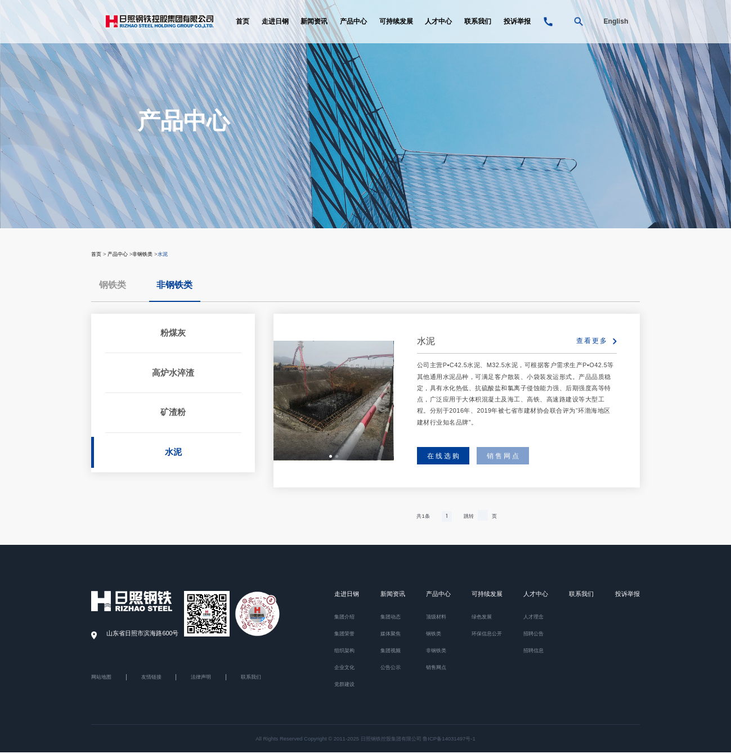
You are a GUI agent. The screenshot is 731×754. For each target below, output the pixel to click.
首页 (242, 22)
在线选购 (444, 456)
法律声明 (201, 678)
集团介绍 (344, 618)
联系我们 (477, 22)
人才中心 (438, 22)
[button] (330, 456)
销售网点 (504, 456)
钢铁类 (112, 285)
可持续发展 (396, 22)
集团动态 (390, 618)
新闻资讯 (314, 22)
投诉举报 (517, 22)
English (615, 22)
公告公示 (390, 669)
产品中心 (353, 22)
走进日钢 (275, 22)
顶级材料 (436, 618)
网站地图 (101, 678)
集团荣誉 (344, 635)
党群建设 (344, 686)
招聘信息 (533, 652)
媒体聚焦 (390, 635)
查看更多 (592, 341)
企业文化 (344, 669)
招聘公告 (533, 635)
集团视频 (390, 652)
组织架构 (344, 652)
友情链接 (151, 678)
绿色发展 (482, 618)
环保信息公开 (487, 635)
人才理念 (533, 618)
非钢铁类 (142, 254)
